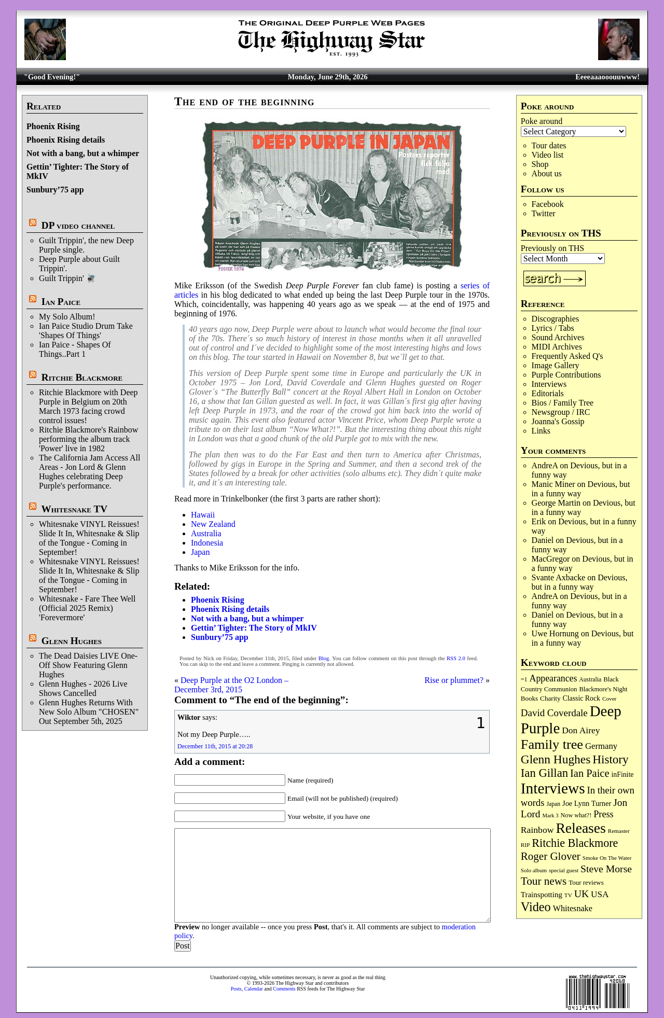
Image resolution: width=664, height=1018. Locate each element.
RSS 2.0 (456, 658)
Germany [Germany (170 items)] (601, 746)
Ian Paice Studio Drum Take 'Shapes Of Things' (86, 331)
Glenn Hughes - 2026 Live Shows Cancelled (83, 688)
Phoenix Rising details (65, 139)
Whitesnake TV (74, 509)
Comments (284, 989)
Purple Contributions (566, 374)
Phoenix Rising (53, 126)
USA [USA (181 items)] (599, 894)
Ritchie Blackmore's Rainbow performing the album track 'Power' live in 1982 (88, 439)
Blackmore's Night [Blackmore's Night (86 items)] (603, 689)
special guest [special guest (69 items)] (563, 870)
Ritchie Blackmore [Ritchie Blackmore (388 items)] (575, 842)
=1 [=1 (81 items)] (524, 679)
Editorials (548, 393)
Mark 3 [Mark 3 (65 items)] (551, 815)
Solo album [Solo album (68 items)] (534, 870)
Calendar (253, 989)
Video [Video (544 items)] (536, 907)
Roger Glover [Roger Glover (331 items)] (550, 856)
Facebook (548, 204)
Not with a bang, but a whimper (82, 153)
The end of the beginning (244, 101)
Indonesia (207, 542)
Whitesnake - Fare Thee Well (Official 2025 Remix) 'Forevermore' (87, 608)
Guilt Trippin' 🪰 (67, 278)
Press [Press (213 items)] (603, 814)
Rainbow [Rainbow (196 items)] (537, 830)
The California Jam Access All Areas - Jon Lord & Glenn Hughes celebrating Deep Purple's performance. (90, 471)
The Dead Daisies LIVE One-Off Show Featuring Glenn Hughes (88, 665)
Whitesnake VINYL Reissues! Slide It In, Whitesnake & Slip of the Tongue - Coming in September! (89, 538)
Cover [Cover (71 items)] (609, 698)
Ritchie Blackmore (82, 377)
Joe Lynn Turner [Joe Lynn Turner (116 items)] (586, 803)
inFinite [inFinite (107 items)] (623, 774)
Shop (540, 164)
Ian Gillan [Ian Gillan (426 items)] (544, 772)
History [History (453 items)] (610, 759)
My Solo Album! (67, 316)
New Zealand (213, 524)
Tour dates (549, 145)
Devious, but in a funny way (581, 489)
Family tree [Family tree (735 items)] (552, 744)
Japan (200, 552)
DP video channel (78, 225)
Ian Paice (61, 301)
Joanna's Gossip (558, 421)
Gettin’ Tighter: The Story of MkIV (254, 627)
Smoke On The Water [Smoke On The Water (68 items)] (607, 858)
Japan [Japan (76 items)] (553, 804)
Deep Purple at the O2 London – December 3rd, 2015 (231, 685)
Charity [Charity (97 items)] (550, 698)
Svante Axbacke (559, 577)
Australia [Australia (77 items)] (590, 679)
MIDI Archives (557, 346)
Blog (324, 658)
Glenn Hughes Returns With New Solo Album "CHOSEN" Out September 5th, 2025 (89, 712)
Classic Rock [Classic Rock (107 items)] (581, 698)
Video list (548, 154)
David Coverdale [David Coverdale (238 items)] (554, 712)
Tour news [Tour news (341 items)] (543, 881)
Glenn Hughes (72, 640)
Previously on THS (552, 248)
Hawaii (203, 514)
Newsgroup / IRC (561, 412)
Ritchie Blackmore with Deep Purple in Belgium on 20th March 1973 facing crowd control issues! (88, 406)
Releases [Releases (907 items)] (580, 828)
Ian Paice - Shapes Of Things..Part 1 (75, 349)
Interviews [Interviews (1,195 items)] (553, 788)
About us (547, 173)
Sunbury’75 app (55, 189)
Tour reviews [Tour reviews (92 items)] (586, 882)
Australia (206, 533)
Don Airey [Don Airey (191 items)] (581, 730)
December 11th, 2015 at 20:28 (215, 746)
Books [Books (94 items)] (529, 698)
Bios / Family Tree (563, 402)
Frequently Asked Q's (567, 356)
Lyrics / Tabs (553, 328)
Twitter (544, 213)
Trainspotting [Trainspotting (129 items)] (541, 894)
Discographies (555, 318)
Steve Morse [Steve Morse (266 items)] (606, 868)
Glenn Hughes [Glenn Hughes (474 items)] (555, 759)
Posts (236, 989)
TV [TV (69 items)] (568, 895)
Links (541, 430)
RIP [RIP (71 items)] (525, 845)
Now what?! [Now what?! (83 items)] (576, 815)
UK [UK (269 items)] (581, 893)
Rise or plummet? (453, 680)
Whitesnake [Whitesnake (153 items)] (572, 908)
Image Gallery (555, 365)
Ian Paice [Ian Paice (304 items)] (589, 773)
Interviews (549, 384)
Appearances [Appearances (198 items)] (553, 678)
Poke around (541, 121)
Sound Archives (558, 337)
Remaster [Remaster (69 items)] (619, 831)
